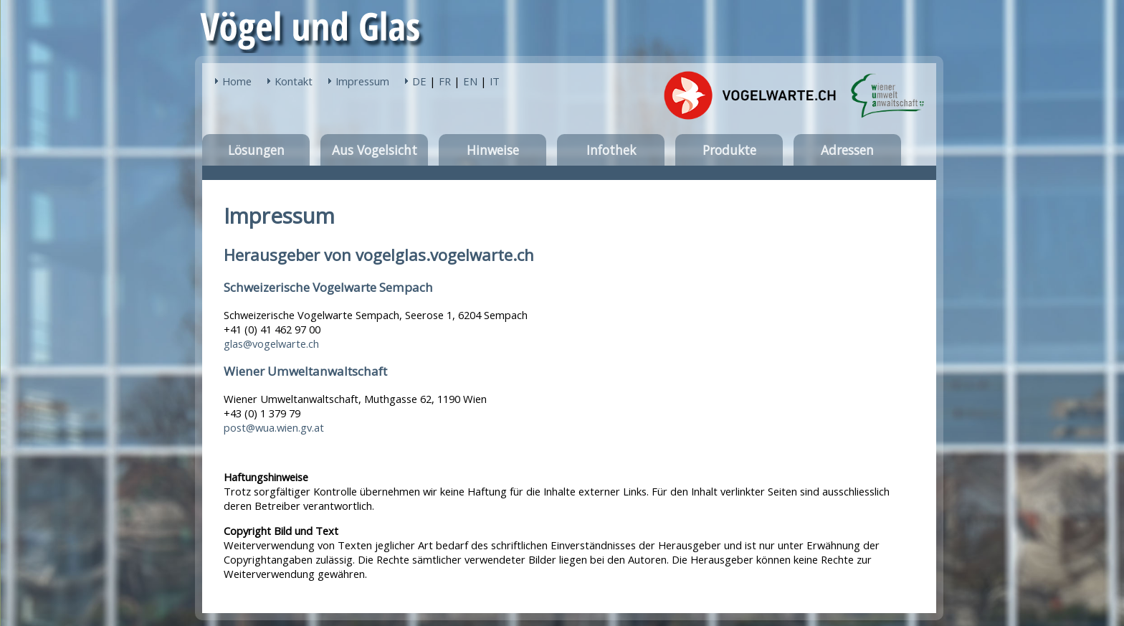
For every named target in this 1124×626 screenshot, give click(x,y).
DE (419, 81)
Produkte (729, 149)
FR (445, 81)
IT (495, 81)
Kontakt (294, 81)
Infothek (611, 149)
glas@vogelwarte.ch (271, 343)
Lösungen (256, 149)
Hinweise (493, 149)
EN (470, 81)
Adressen (847, 149)
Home (237, 81)
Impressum (362, 81)
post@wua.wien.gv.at (274, 427)
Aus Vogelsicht (374, 149)
